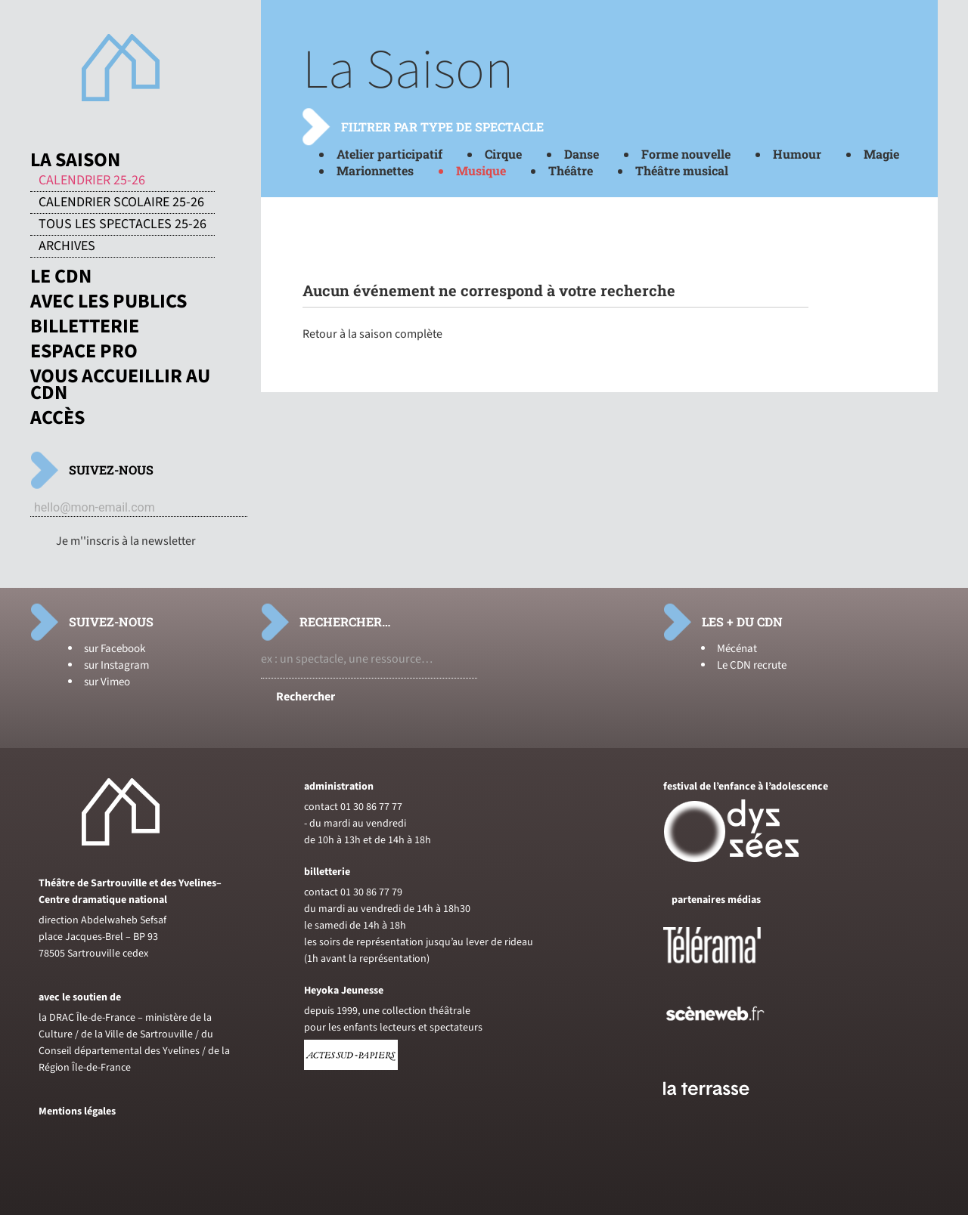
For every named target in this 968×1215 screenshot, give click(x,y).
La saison (75, 160)
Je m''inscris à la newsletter (126, 541)
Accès (57, 418)
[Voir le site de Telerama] (727, 969)
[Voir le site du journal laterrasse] (717, 1113)
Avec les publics (108, 301)
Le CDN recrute (751, 665)
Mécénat (737, 649)
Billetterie (84, 326)
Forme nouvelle (686, 154)
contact (321, 807)
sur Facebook (114, 649)
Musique (481, 170)
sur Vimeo (107, 682)
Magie (881, 154)
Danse (581, 154)
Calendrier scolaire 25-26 (121, 202)
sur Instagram (116, 665)
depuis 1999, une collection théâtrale (387, 1011)
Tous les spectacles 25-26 (122, 224)
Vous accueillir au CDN (120, 384)
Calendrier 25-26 (92, 180)
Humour (797, 154)
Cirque (503, 154)
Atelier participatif (389, 154)
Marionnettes (375, 170)
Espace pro (84, 351)
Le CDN (61, 276)
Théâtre (570, 170)
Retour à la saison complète (372, 334)
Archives (67, 246)
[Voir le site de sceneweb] (728, 1045)
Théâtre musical (681, 170)
